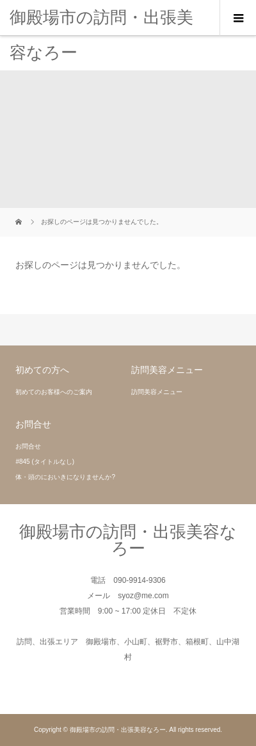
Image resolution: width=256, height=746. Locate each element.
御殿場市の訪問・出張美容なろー (101, 35)
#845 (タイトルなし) (44, 461)
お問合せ (28, 446)
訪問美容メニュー (156, 391)
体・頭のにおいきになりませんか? (65, 476)
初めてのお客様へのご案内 (53, 391)
